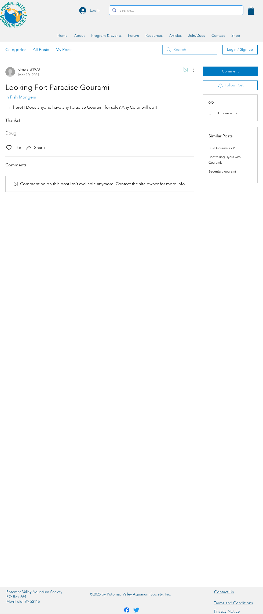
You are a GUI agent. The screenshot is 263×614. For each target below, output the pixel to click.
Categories (15, 49)
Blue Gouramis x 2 (222, 148)
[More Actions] (191, 70)
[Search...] (175, 10)
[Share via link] (35, 147)
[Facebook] (126, 609)
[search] (189, 49)
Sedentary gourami (222, 171)
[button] (251, 11)
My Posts (64, 49)
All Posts (41, 49)
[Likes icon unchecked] (8, 147)
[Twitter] (136, 609)
